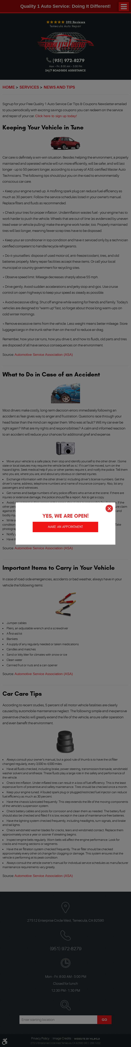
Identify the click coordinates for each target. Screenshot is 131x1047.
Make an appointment (65, 527)
